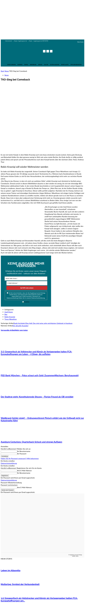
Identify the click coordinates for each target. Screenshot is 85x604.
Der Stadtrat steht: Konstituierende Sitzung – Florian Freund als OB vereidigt (37, 396)
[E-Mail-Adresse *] (26, 283)
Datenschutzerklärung (9, 463)
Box (5, 314)
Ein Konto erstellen (8, 461)
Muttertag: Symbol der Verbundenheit (20, 584)
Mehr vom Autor (21, 330)
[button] (50, 55)
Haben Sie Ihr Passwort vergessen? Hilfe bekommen (20, 458)
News (7, 71)
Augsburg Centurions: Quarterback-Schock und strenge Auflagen (31, 442)
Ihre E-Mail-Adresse (24, 471)
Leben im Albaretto (10, 570)
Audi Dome (8, 312)
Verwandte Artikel (8, 330)
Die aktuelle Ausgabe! (20, 326)
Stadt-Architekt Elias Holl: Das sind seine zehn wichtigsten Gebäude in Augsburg (43, 323)
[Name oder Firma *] (26, 278)
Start (2, 71)
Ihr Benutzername (23, 451)
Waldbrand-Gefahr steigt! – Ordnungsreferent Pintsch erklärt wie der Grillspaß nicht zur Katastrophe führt (42, 419)
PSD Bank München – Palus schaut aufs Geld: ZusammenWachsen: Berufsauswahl (39, 375)
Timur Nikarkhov (10, 319)
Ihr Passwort (21, 454)
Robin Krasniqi (9, 317)
